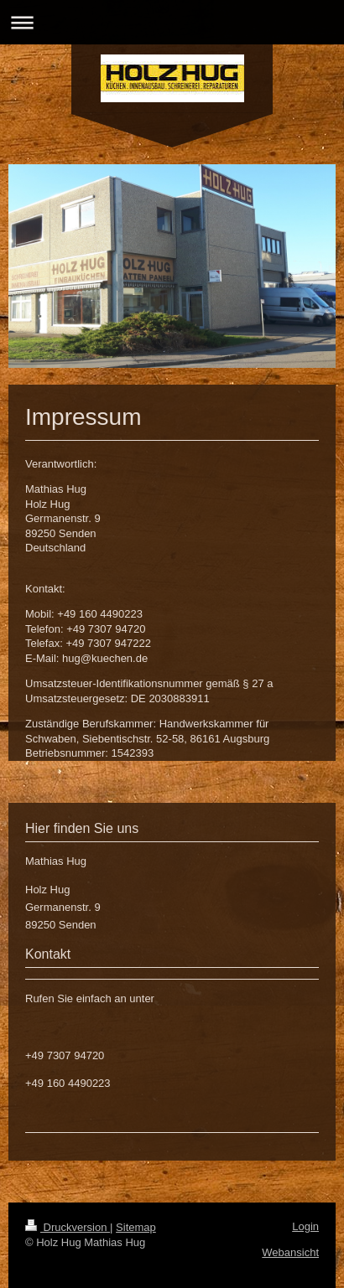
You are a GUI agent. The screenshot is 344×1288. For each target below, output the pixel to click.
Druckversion (67, 1227)
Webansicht (290, 1252)
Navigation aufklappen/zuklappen (172, 22)
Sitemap (136, 1227)
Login (305, 1226)
